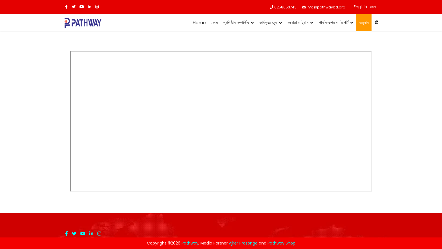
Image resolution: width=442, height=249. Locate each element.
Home (199, 22)
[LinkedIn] (89, 7)
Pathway (190, 243)
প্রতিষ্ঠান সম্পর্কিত (236, 22)
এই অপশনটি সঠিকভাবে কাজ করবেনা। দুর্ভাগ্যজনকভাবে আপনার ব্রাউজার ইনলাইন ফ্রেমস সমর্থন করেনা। (221, 121)
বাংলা (373, 7)
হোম (214, 22)
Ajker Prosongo (243, 243)
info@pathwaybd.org (326, 7)
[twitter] (74, 7)
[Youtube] (81, 7)
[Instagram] (97, 7)
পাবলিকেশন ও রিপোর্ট (333, 22)
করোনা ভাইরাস (298, 22)
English (360, 7)
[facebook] (66, 7)
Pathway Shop (281, 243)
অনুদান (364, 22)
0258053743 (285, 7)
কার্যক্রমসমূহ (268, 22)
